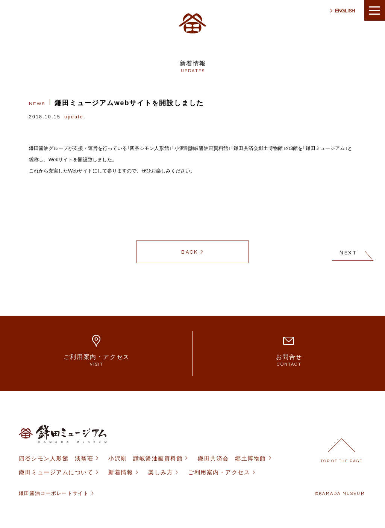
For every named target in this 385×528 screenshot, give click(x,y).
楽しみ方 (160, 472)
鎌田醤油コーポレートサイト (54, 493)
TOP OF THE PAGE (341, 461)
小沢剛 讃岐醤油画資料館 (145, 458)
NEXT (348, 253)
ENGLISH (345, 11)
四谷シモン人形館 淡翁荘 (56, 458)
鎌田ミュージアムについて (56, 472)
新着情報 (120, 472)
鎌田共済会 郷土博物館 (232, 458)
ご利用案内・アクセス (219, 472)
